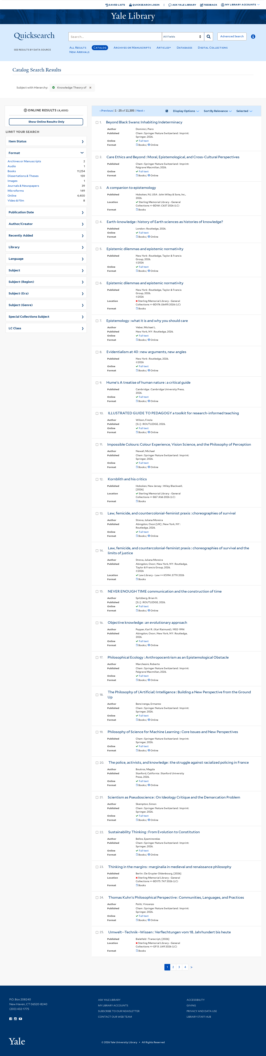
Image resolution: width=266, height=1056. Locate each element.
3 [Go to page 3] (179, 967)
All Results (77, 47)
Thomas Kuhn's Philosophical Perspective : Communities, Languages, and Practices (176, 897)
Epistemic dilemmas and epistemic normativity (145, 249)
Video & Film (16, 200)
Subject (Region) (21, 281)
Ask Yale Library (182, 5)
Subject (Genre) (21, 305)
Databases (184, 47)
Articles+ (164, 47)
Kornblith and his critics (127, 479)
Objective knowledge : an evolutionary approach (147, 622)
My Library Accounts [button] (238, 5)
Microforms (16, 190)
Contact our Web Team (115, 1016)
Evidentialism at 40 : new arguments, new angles (146, 352)
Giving (191, 1005)
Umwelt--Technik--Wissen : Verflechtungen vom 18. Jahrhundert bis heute (169, 932)
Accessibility (196, 999)
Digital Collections (213, 47)
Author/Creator (21, 223)
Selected (242, 111)
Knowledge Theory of (68, 87)
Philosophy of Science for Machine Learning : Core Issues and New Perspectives (173, 732)
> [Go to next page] (191, 967)
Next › (140, 110)
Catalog (99, 47)
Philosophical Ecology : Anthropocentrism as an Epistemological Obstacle (168, 657)
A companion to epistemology (131, 188)
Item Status (17, 141)
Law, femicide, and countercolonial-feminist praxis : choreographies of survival (172, 513)
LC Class (15, 328)
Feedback (208, 5)
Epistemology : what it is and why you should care (147, 321)
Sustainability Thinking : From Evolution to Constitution (154, 832)
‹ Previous (122, 111)
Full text (144, 140)
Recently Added (21, 235)
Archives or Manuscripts (132, 47)
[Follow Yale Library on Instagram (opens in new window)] (15, 1018)
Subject (14, 270)
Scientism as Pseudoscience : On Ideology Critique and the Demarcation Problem (174, 797)
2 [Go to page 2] (173, 967)
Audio (12, 166)
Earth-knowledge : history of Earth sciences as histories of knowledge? (165, 222)
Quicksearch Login (144, 4)
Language (16, 258)
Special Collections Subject (29, 316)
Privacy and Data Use (202, 1011)
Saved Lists (115, 5)
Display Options (184, 111)
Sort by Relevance (216, 111)
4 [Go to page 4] (185, 967)
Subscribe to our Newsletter (119, 1011)
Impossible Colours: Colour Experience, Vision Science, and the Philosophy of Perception (179, 444)
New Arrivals (79, 52)
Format (14, 152)
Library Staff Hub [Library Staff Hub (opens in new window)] (199, 1016)
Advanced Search (232, 36)
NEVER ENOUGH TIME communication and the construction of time (165, 591)
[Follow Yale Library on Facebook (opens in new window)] (10, 1018)
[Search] (115, 36)
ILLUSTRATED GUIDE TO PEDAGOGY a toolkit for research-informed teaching (173, 413)
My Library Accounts (113, 1005)
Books (12, 171)
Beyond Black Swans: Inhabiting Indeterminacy (144, 122)
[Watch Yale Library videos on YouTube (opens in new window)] (20, 1018)
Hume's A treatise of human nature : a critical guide (148, 382)
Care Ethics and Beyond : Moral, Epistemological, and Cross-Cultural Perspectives (173, 157)
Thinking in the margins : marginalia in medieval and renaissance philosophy (169, 867)
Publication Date (21, 212)
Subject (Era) (19, 293)
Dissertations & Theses (23, 176)
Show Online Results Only (46, 121)
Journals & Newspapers (23, 185)
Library (14, 247)
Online (12, 195)
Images (12, 181)
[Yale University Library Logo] (133, 16)
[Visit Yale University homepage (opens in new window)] (17, 1040)
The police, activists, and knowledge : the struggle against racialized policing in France (178, 762)
